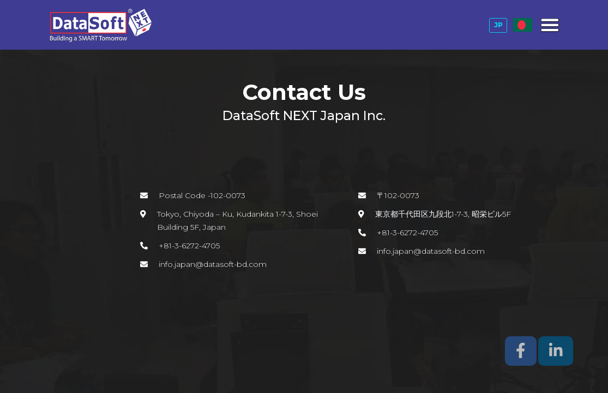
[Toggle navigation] (549, 25)
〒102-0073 (398, 195)
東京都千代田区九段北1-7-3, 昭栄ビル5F (443, 214)
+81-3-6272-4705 (189, 246)
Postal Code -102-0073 (202, 195)
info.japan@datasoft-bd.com (213, 264)
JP (498, 25)
